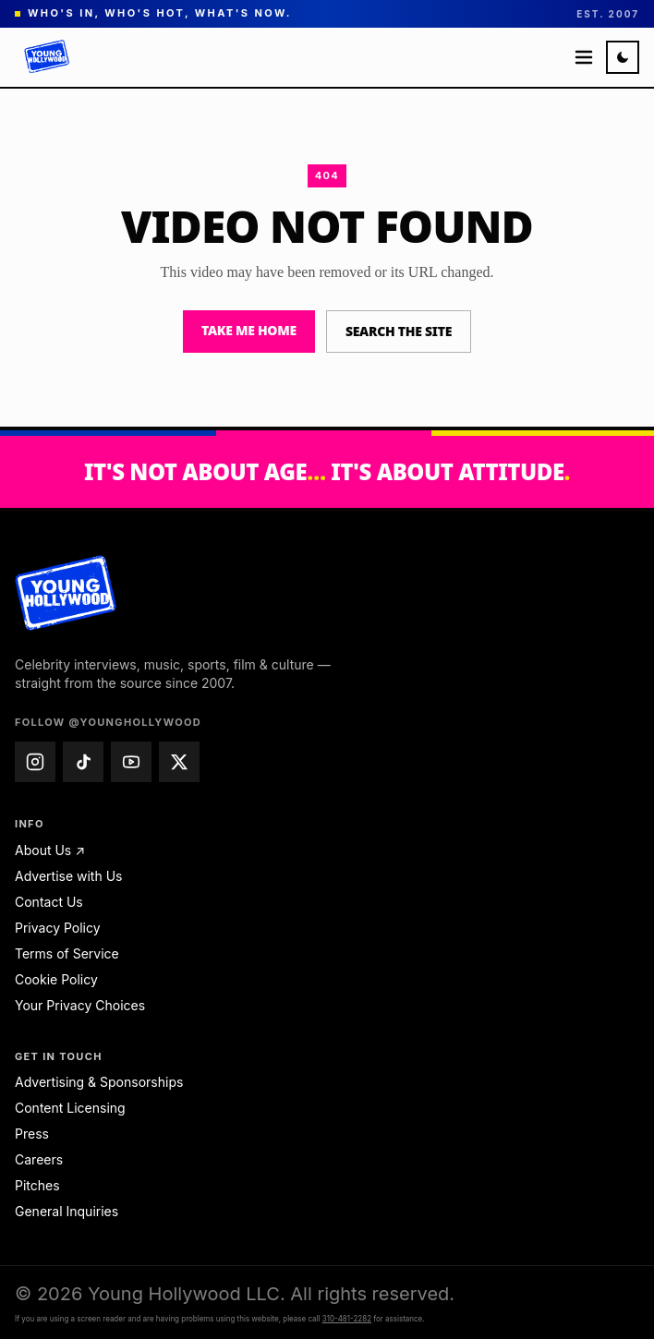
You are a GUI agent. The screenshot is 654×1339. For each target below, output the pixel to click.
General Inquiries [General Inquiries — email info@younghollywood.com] (66, 1211)
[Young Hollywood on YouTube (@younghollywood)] (131, 762)
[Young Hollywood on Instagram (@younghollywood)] (35, 762)
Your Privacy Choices (80, 1005)
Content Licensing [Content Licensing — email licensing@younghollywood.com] (70, 1108)
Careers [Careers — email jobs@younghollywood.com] (39, 1159)
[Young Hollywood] (47, 57)
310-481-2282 (346, 1318)
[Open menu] (583, 57)
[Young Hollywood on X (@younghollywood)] (179, 762)
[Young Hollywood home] (66, 593)
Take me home (249, 330)
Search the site (398, 331)
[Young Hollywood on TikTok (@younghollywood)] (83, 762)
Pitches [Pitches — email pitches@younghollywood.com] (37, 1185)
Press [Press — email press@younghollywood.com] (32, 1133)
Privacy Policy (58, 927)
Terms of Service (67, 953)
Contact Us (49, 902)
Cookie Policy (56, 979)
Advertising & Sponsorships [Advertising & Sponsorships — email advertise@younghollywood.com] (99, 1082)
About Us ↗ (50, 850)
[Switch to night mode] (622, 57)
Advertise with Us (68, 876)
